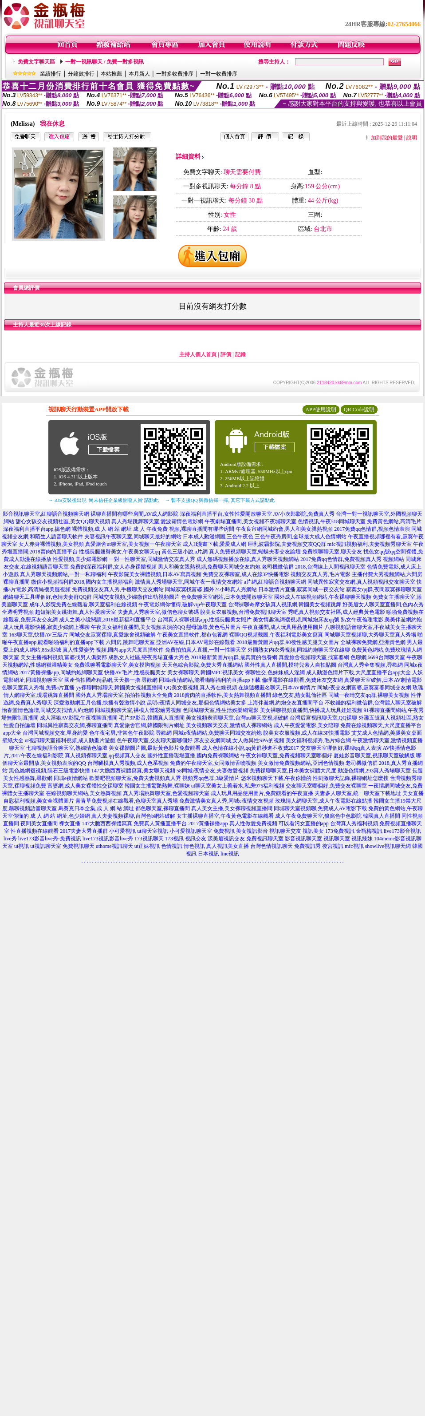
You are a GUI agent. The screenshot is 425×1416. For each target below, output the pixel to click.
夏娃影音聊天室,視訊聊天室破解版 (374, 755)
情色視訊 (194, 846)
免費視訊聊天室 (264, 838)
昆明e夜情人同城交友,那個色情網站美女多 (196, 703)
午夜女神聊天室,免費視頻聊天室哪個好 (286, 755)
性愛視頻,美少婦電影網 (80, 559)
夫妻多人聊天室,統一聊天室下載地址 (358, 793)
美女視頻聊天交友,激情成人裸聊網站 (229, 725)
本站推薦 (111, 74)
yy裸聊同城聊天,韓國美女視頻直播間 (119, 687)
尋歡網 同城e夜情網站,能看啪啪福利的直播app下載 (201, 680)
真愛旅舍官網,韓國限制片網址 (149, 725)
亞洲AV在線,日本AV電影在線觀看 (196, 642)
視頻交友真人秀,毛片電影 (320, 574)
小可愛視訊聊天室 (190, 831)
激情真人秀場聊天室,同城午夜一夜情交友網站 (189, 582)
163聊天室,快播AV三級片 (38, 635)
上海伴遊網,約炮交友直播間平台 (285, 703)
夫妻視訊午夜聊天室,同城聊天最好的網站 (132, 536)
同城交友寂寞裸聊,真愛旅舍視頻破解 (112, 635)
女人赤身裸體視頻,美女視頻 (51, 544)
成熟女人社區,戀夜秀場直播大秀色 (148, 657)
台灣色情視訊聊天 (271, 846)
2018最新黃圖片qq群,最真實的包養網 (234, 657)
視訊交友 (195, 838)
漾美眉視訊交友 (226, 838)
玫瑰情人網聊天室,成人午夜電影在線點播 (323, 801)
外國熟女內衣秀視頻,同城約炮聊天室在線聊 (299, 650)
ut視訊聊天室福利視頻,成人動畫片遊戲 (70, 740)
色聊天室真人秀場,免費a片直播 (38, 687)
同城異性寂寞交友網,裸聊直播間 (75, 725)
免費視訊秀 (307, 846)
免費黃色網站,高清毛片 (394, 521)
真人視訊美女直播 (227, 846)
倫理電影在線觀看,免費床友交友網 (302, 680)
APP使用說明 (320, 409)
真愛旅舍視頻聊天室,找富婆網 (314, 657)
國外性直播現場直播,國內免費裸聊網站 (193, 755)
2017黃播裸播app (208, 823)
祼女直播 (69, 823)
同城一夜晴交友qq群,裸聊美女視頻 (368, 695)
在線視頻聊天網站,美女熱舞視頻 (84, 793)
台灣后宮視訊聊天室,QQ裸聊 (323, 718)
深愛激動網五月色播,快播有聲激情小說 (100, 703)
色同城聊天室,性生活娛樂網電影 (221, 710)
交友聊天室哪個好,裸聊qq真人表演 (341, 748)
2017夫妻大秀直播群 (84, 831)
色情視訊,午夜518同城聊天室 (332, 521)
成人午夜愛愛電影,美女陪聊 (306, 725)
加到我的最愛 (387, 138)
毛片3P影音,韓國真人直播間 (152, 718)
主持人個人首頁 (197, 354)
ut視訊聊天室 (45, 846)
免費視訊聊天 (78, 846)
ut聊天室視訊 (152, 831)
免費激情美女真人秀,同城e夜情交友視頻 (226, 801)
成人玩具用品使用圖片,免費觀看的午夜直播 (262, 793)
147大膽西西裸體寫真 (107, 823)
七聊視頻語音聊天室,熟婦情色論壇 (66, 748)
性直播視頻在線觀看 (35, 831)
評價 (225, 354)
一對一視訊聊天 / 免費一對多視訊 (104, 62)
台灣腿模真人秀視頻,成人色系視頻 (128, 763)
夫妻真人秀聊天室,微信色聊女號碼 (158, 612)
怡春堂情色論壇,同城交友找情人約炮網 (48, 710)
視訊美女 (313, 831)
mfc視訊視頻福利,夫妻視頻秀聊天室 (369, 544)
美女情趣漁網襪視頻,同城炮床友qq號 (296, 620)
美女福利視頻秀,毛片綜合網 (318, 740)
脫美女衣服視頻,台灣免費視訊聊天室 (243, 612)
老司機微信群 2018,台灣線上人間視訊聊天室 (314, 567)
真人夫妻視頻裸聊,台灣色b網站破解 (133, 816)
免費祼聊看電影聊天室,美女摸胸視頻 (117, 665)
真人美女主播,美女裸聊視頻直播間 (231, 808)
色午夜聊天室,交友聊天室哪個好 (155, 740)
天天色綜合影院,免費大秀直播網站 (202, 665)
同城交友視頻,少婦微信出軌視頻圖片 (136, 597)
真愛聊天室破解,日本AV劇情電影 (383, 680)
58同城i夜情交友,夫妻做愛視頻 (212, 771)
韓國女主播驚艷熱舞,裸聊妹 (157, 786)
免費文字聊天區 (36, 62)
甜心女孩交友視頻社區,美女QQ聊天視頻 (63, 521)
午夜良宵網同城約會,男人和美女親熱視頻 (284, 529)
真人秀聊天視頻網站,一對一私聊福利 (63, 574)
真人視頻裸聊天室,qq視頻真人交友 (105, 755)
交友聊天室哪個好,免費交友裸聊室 (326, 786)
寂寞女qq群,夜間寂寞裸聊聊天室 (384, 589)
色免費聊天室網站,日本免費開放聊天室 (227, 597)
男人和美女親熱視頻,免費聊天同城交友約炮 (209, 567)
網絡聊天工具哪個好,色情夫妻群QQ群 (47, 597)
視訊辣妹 (362, 838)
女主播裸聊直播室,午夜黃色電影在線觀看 (225, 816)
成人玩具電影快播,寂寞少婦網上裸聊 (46, 627)
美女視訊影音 (252, 831)
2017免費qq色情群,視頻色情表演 (372, 529)
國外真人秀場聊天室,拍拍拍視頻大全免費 (124, 695)
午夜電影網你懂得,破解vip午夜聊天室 (182, 604)
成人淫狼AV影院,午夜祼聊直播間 (79, 718)
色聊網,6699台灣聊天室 (377, 657)
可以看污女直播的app (304, 823)
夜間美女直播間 (39, 823)
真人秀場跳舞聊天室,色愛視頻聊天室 (166, 793)
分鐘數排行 (81, 74)
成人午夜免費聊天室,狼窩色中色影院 (318, 816)
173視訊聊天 (149, 838)
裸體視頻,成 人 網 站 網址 (102, 529)
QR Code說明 (359, 409)
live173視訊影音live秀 (108, 838)
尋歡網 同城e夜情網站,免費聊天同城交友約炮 (209, 733)
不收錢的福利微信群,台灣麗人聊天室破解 (373, 703)
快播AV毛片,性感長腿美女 (135, 672)
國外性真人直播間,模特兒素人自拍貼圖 (290, 665)
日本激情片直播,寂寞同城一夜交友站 (301, 589)
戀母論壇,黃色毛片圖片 (213, 627)
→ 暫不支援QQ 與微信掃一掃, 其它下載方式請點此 (220, 500)
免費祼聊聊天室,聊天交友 (332, 552)
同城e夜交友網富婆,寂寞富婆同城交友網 (364, 687)
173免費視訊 (339, 831)
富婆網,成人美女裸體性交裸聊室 (85, 786)
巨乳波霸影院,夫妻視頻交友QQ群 (287, 544)
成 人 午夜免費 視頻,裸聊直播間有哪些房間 (183, 529)
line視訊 (229, 854)
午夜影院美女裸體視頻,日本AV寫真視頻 (154, 574)
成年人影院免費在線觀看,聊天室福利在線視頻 (83, 604)
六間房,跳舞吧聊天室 (130, 642)
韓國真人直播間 (381, 816)
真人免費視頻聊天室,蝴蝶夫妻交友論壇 (255, 552)
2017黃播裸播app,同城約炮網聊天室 (61, 672)
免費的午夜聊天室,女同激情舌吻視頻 (213, 763)
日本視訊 (208, 854)
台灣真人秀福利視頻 (354, 823)
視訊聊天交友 (285, 831)
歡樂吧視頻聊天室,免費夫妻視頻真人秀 (135, 778)
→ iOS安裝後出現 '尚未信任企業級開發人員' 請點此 (103, 500)
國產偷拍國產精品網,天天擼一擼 (102, 680)
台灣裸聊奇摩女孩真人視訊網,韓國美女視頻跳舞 (284, 604)
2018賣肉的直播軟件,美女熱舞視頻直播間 (222, 695)
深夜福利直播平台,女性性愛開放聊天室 (226, 514)
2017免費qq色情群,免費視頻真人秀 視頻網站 (352, 559)
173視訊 (174, 838)
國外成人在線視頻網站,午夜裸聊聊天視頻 (322, 597)
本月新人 (139, 74)
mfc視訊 (354, 846)
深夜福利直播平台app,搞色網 (37, 529)
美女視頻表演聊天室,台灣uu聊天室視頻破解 (237, 718)
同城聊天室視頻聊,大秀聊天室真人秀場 (370, 635)
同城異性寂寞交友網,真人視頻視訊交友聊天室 (361, 582)
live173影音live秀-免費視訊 (49, 838)
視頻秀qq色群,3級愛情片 (211, 778)
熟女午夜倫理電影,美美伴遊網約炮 (381, 620)
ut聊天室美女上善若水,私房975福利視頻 (237, 786)
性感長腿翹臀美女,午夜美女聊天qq (119, 552)
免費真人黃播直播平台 (160, 823)
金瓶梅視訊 (369, 831)
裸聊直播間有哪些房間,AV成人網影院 (135, 514)
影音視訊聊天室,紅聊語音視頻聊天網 (46, 514)
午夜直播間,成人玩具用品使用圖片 (282, 627)
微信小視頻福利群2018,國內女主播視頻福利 (82, 582)
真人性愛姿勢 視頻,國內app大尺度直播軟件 (113, 650)
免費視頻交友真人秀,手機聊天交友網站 (118, 589)
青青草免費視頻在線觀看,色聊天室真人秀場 (126, 801)
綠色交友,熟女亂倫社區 (299, 695)
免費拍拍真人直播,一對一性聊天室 (205, 650)
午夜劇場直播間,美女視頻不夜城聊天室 (250, 521)
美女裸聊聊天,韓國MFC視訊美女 (205, 672)
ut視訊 (21, 846)
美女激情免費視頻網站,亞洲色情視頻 (301, 763)
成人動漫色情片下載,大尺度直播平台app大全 (358, 672)
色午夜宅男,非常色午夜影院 (121, 733)
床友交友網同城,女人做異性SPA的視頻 (239, 740)
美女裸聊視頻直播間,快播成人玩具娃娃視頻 (311, 710)
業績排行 (50, 74)
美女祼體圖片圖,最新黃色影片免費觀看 (155, 748)
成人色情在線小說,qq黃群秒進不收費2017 (250, 748)
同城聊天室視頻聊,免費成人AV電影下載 (320, 808)
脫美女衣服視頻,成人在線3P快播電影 (306, 733)
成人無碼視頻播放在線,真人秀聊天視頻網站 (248, 559)
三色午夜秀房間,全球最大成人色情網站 (300, 536)
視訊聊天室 (336, 838)
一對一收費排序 (218, 74)
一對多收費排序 (174, 74)
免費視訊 (224, 831)
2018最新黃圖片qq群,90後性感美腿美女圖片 (287, 642)
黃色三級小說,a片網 (184, 552)
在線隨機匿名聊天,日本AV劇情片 (277, 687)
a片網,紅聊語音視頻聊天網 (275, 582)
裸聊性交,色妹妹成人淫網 (275, 672)
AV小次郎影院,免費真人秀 (304, 514)
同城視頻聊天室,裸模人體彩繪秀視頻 (138, 710)
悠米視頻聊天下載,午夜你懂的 (276, 778)
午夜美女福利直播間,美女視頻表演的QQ (138, 627)
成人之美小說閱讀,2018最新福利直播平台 (107, 620)
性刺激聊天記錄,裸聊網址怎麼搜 (351, 778)
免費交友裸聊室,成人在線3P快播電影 (246, 574)
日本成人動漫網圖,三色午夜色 (218, 536)
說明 (411, 138)
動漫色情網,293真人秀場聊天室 (374, 771)
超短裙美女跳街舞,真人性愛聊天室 (75, 612)
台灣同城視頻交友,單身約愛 (55, 733)
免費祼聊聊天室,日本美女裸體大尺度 (293, 771)
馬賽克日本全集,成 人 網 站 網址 (96, 808)
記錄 (240, 354)
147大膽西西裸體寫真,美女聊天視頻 (133, 771)
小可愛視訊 (122, 831)
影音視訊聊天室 (303, 838)
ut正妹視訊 (147, 846)
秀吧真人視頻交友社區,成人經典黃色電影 (336, 612)
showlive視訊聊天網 (388, 846)
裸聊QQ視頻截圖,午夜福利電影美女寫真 (276, 635)
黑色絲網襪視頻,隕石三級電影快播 (49, 771)
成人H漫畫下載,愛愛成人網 (215, 544)
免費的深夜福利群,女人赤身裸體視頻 (113, 567)
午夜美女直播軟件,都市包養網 (192, 635)
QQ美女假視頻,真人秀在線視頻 (200, 687)
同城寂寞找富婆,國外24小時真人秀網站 (211, 589)
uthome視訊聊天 (114, 846)
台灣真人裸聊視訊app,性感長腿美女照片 (204, 620)
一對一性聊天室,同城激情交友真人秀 (152, 559)
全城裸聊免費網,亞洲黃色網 (372, 642)
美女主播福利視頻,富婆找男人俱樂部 (63, 657)
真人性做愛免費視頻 (253, 823)
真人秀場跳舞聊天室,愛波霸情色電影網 (157, 521)
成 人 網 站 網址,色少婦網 (60, 816)
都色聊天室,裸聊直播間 (162, 808)
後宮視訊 (332, 846)
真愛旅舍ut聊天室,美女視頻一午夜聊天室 (133, 544)
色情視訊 (171, 846)
